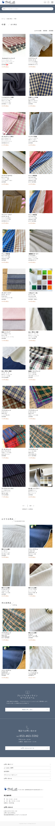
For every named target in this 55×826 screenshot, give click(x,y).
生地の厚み (9, 18)
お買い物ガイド (8, 764)
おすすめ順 (38, 30)
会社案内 (6, 771)
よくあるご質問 (8, 767)
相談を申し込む (27, 709)
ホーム (3, 18)
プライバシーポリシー (10, 775)
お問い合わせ (8, 778)
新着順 (51, 30)
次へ (31, 505)
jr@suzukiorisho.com (10, 811)
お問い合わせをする (27, 748)
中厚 (15, 18)
